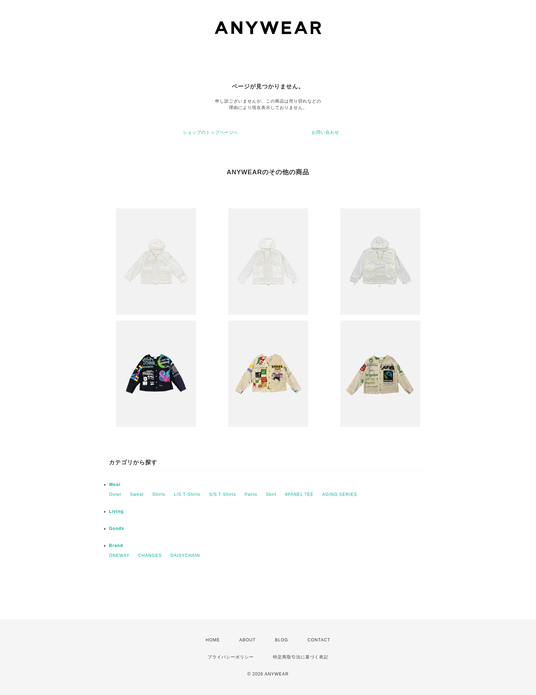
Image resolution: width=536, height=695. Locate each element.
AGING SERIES (339, 494)
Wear (115, 484)
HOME (213, 639)
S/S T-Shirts (222, 494)
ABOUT (247, 639)
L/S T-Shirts (187, 494)
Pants (251, 494)
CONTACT (318, 639)
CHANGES (150, 555)
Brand (116, 545)
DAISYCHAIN (185, 555)
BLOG (281, 639)
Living (116, 511)
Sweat (136, 494)
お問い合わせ (325, 132)
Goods (116, 528)
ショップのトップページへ (210, 132)
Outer (115, 494)
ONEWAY (119, 555)
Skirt (271, 494)
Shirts (158, 494)
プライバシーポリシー (231, 657)
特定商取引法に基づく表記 (300, 657)
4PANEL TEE (299, 494)
